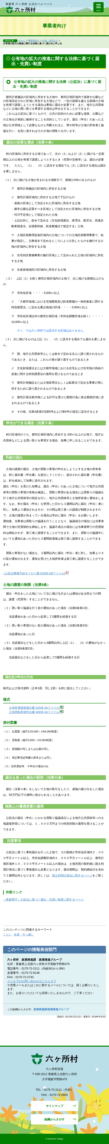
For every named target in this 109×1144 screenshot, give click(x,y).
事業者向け (33, 40)
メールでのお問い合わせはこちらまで (31, 981)
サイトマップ (54, 1106)
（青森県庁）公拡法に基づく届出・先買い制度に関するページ (43, 899)
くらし (7, 934)
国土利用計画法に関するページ (72, 875)
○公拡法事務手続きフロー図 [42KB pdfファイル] (35, 573)
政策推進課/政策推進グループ (51, 1009)
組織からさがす (54, 1119)
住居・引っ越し (24, 934)
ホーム (22, 40)
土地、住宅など (50, 40)
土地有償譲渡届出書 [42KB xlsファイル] (36, 707)
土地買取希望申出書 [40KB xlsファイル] (36, 712)
